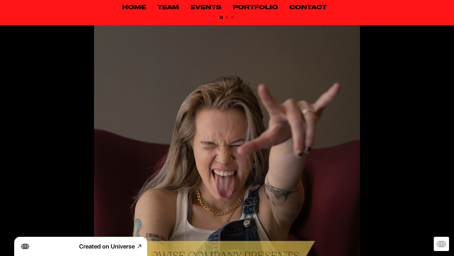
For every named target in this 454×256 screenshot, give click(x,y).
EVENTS (205, 8)
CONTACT (308, 8)
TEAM (168, 8)
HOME (134, 8)
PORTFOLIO (255, 8)
